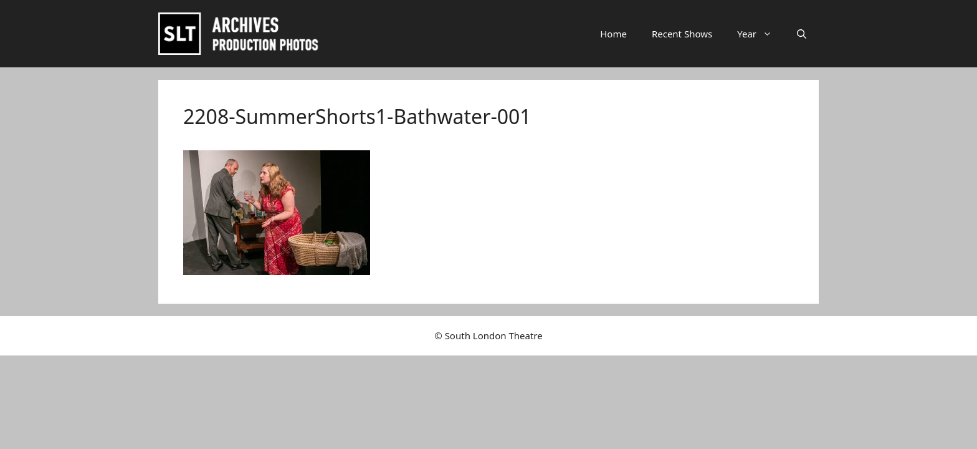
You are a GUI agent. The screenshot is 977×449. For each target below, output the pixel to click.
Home (613, 33)
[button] (801, 33)
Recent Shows (682, 33)
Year (760, 33)
